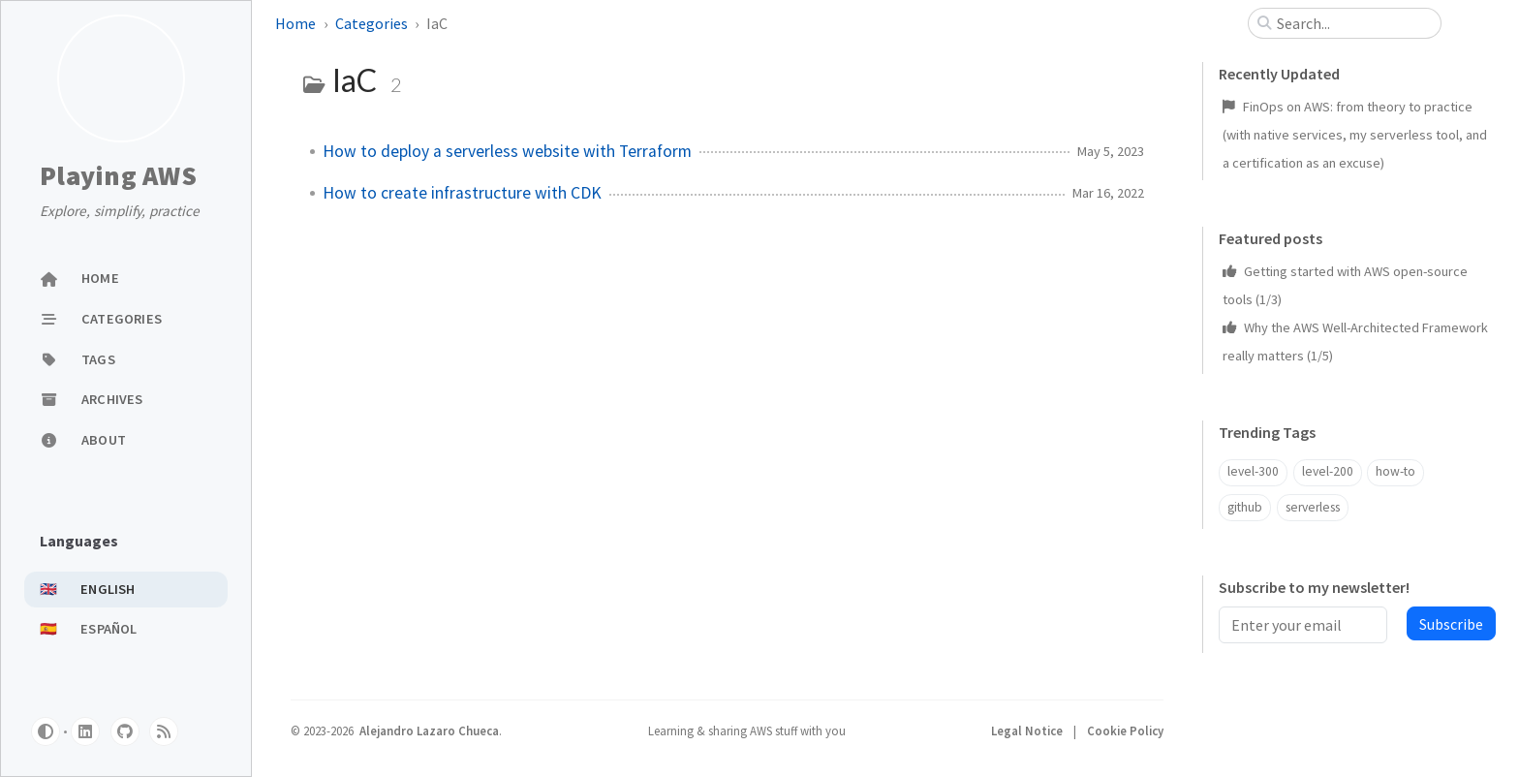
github (1244, 507)
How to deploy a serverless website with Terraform (507, 151)
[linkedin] (85, 731)
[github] (125, 731)
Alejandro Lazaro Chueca (429, 730)
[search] (1352, 23)
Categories (371, 23)
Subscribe (1451, 624)
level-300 (1253, 471)
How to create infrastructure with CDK (462, 192)
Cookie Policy (1125, 730)
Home (295, 23)
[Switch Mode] (45, 731)
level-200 (1327, 471)
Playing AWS (118, 176)
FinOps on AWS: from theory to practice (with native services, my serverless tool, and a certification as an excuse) (1355, 134)
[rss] (163, 731)
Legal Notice (1028, 730)
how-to (1395, 471)
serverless (1313, 507)
